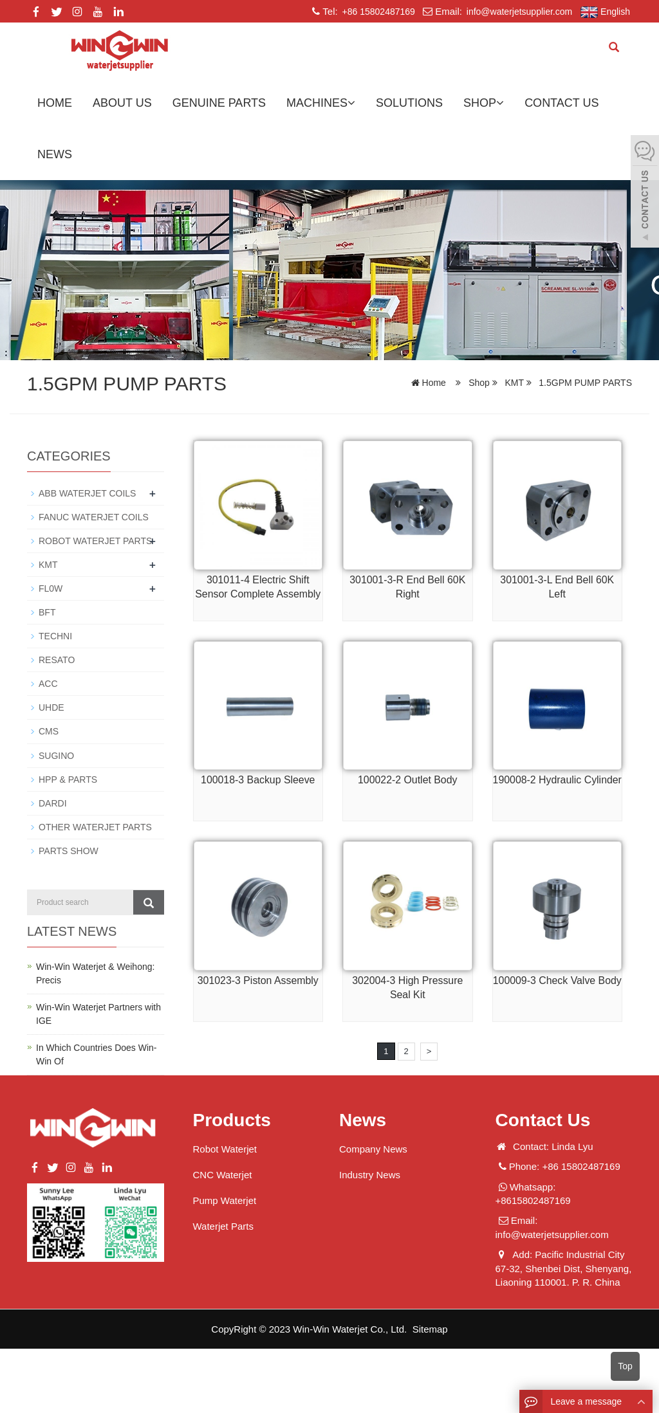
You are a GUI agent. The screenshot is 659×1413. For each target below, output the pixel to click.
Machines (320, 102)
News (54, 154)
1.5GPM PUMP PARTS (584, 383)
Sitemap (430, 1328)
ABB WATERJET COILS (87, 493)
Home (54, 102)
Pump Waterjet (225, 1199)
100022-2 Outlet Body (407, 779)
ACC (48, 684)
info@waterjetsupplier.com (518, 11)
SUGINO (56, 755)
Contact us (561, 102)
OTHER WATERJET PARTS (95, 826)
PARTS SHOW (68, 850)
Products (232, 1119)
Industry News (369, 1174)
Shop (483, 102)
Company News (373, 1148)
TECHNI (55, 636)
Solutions (409, 102)
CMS (49, 731)
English (605, 12)
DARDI (53, 803)
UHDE (51, 707)
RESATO (57, 660)
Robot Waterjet (225, 1148)
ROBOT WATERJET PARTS (95, 541)
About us (122, 102)
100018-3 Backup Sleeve (257, 779)
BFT (47, 612)
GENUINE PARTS (219, 102)
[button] (351, 102)
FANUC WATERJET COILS (94, 517)
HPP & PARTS (68, 779)
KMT (514, 383)
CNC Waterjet (222, 1174)
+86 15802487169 (377, 11)
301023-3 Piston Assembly (258, 980)
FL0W (50, 588)
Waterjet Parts (223, 1225)
